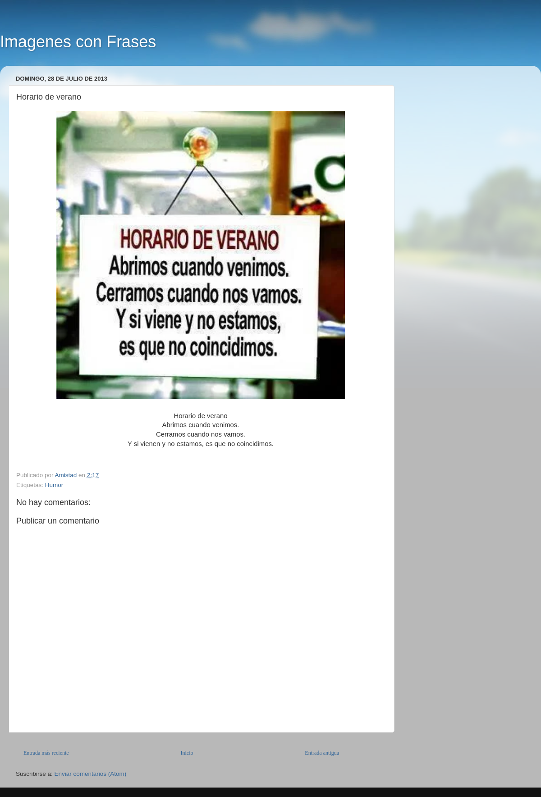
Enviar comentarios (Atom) (91, 773)
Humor (54, 485)
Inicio (186, 753)
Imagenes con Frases (78, 41)
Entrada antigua (322, 753)
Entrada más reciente (46, 753)
